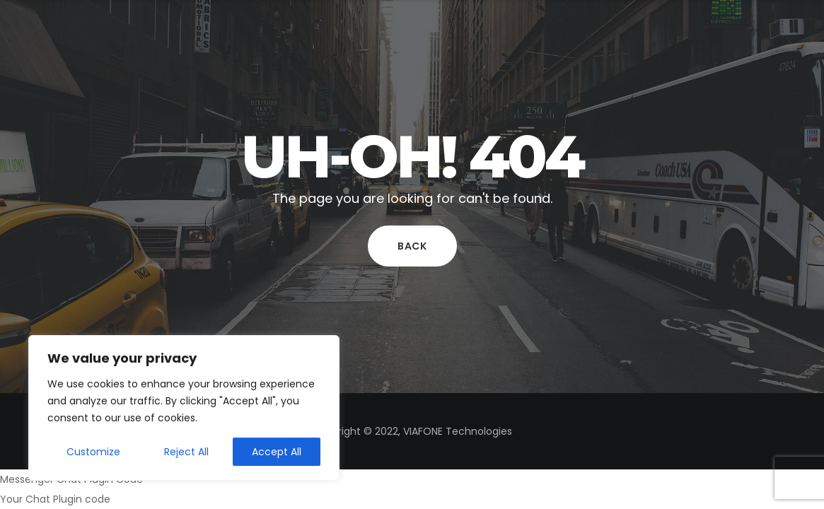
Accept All (276, 452)
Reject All (186, 452)
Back (412, 246)
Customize (93, 452)
